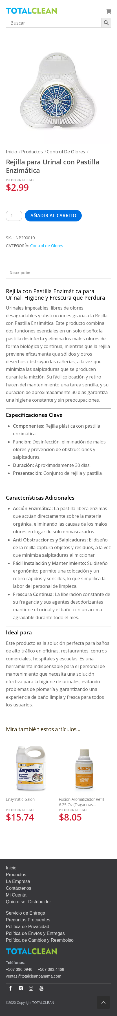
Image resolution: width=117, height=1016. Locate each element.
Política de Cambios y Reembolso (40, 940)
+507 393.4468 (51, 969)
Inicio (11, 152)
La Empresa (18, 881)
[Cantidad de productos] (14, 216)
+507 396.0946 (19, 969)
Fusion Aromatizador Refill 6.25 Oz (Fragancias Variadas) (81, 805)
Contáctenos (18, 888)
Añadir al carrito (53, 215)
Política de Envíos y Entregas (35, 933)
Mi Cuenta (16, 895)
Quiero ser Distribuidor (28, 901)
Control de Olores (66, 152)
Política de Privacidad (27, 926)
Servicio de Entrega (25, 913)
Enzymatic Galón (20, 799)
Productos (32, 152)
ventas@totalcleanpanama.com (33, 976)
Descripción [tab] (20, 272)
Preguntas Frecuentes (28, 919)
